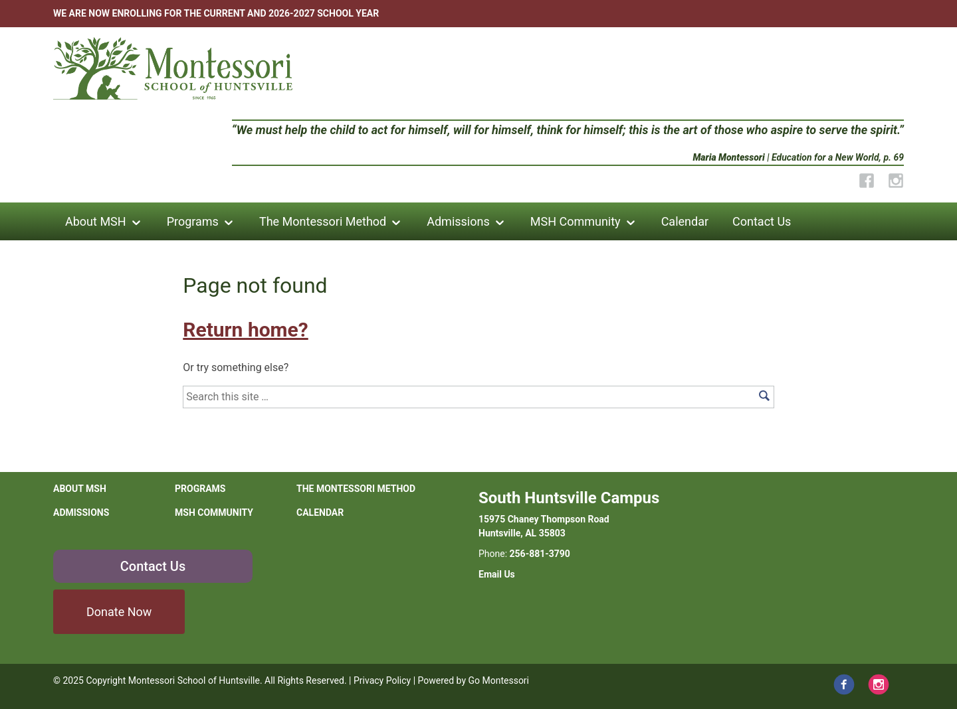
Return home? (245, 329)
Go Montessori (499, 680)
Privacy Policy (382, 680)
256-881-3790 (540, 553)
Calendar (684, 221)
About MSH (95, 221)
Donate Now (119, 612)
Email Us (496, 574)
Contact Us (761, 221)
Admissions (458, 221)
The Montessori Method (322, 221)
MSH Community (575, 221)
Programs (193, 221)
